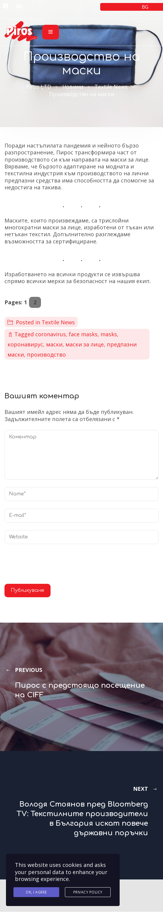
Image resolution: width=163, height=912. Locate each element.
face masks (83, 334)
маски (54, 344)
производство (46, 354)
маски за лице (84, 344)
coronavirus (50, 334)
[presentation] (49, 566)
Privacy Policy (88, 892)
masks (108, 334)
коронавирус (25, 344)
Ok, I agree (36, 892)
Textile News (58, 322)
